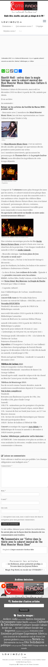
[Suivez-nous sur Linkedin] (14, 22)
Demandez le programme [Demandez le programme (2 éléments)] (22, 631)
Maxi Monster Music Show (15, 144)
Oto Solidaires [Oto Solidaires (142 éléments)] (34, 642)
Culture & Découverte (22, 58)
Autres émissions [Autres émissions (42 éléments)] (35, 619)
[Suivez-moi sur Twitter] (7, 22)
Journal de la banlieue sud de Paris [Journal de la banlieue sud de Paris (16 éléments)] (24, 636)
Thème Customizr (34, 664)
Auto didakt (34, 427)
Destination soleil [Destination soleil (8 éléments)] (36, 631)
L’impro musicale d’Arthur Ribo (22, 549)
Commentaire (6, 466)
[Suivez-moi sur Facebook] (5, 22)
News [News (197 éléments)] (36, 639)
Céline (32, 61)
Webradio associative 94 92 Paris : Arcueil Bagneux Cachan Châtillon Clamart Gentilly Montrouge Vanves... (24, 661)
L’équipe (39, 26)
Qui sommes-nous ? (24, 26)
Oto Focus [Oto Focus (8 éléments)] (20, 643)
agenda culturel (39, 58)
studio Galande (24, 250)
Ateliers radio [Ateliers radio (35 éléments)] (10, 619)
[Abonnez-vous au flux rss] (2, 22)
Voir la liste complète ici (11, 391)
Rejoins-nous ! (10, 31)
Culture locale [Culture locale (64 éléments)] (30, 624)
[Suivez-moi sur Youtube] (11, 22)
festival (17, 61)
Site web (4, 508)
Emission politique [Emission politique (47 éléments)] (12, 633)
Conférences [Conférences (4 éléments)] (32, 622)
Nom (3, 491)
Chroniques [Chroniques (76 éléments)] (7, 621)
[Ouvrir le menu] (44, 21)
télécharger (23, 61)
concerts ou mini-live (7, 61)
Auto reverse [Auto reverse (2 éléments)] (21, 619)
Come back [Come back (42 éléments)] (22, 622)
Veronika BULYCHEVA (10, 303)
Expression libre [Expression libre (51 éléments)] (34, 633)
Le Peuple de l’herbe (36, 281)
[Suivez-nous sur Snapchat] (18, 22)
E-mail (4, 499)
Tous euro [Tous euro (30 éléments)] (27, 645)
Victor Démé (9, 281)
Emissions (7, 26)
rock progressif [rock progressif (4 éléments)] (16, 645)
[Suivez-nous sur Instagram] (9, 22)
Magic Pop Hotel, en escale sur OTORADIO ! (25, 570)
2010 (12, 364)
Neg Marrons (21, 281)
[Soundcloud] (20, 22)
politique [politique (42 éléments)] (6, 645)
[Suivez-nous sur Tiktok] (16, 22)
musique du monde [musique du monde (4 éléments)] (25, 640)
